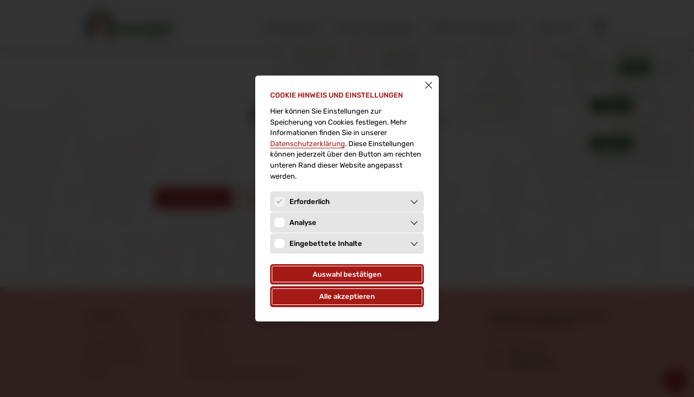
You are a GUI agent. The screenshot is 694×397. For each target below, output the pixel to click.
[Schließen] (429, 85)
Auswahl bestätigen (347, 274)
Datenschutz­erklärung (307, 144)
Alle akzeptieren (347, 296)
